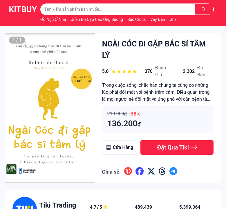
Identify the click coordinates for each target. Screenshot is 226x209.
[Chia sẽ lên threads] (162, 171)
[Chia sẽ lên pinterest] (128, 171)
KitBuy (23, 9)
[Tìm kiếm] (204, 9)
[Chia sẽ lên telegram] (173, 171)
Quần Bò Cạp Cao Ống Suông (97, 19)
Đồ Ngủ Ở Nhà (53, 19)
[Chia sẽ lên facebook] (139, 171)
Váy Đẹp (158, 19)
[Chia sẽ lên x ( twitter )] (151, 171)
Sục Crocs (137, 19)
